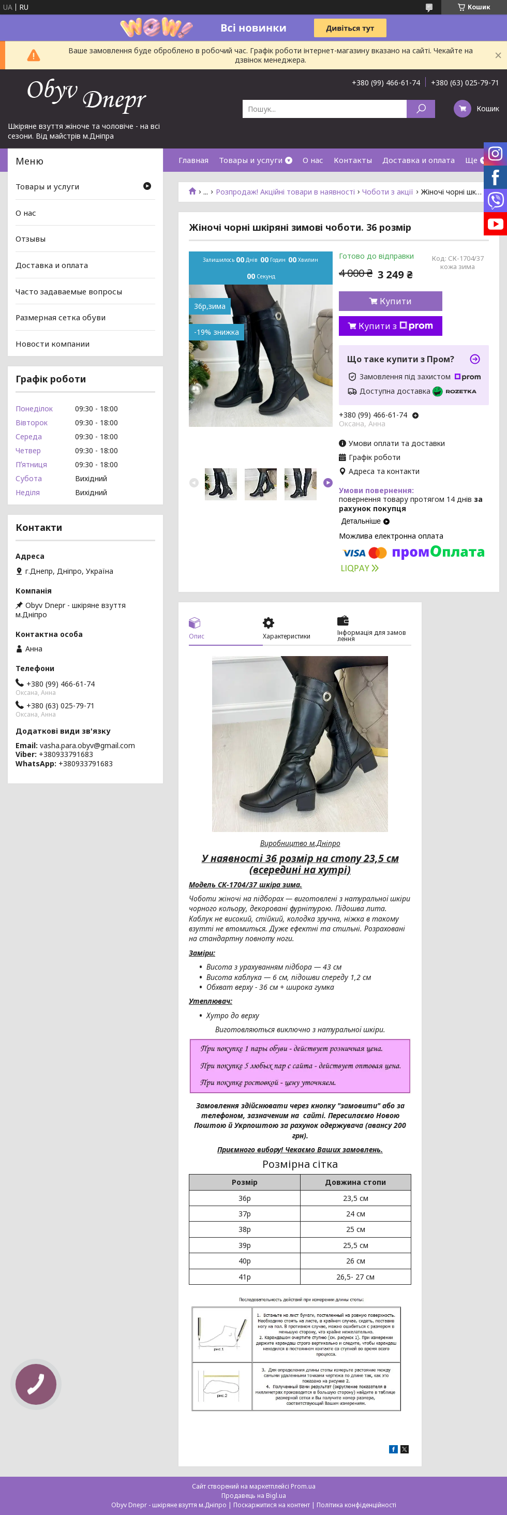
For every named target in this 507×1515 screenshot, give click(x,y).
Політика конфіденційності (356, 1505)
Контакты (353, 160)
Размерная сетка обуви (61, 317)
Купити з (396, 326)
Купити (396, 301)
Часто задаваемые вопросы (69, 291)
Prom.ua (303, 1486)
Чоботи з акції (387, 192)
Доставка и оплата (418, 160)
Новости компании (53, 343)
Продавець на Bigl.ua (253, 1495)
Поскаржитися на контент (271, 1505)
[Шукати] (421, 109)
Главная (193, 160)
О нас (313, 160)
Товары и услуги (250, 160)
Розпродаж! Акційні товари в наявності (285, 192)
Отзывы (31, 238)
